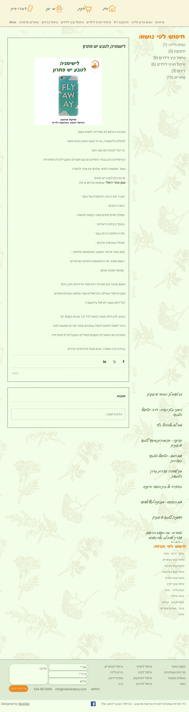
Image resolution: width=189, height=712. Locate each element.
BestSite (24, 704)
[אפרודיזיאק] (109, 678)
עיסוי (167, 590)
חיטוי (166, 554)
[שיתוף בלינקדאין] (104, 361)
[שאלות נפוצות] (172, 678)
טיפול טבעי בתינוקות (173, 572)
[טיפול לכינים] (141, 684)
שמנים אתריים (168, 608)
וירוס (174, 554)
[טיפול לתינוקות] (141, 678)
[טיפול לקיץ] (142, 672)
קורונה (165, 602)
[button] (2, 18)
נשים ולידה (178, 590)
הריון (181, 554)
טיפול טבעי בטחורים (173, 560)
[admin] (95, 689)
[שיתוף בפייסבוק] (123, 361)
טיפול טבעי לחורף (174, 578)
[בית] (109, 684)
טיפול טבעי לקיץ (175, 584)
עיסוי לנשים (177, 602)
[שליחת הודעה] (18, 688)
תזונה (181, 614)
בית (106, 8)
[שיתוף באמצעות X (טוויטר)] (114, 361)
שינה (181, 608)
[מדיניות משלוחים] (172, 672)
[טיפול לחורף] (141, 666)
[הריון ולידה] (109, 672)
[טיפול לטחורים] (109, 666)
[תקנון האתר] (172, 666)
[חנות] (172, 684)
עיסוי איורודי (177, 596)
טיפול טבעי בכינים (174, 566)
